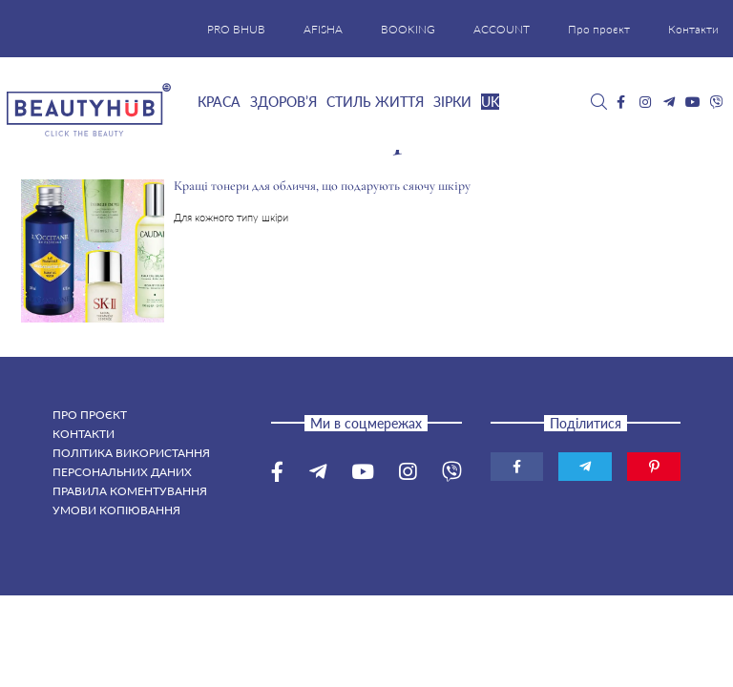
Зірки (452, 102)
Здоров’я (283, 102)
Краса (219, 102)
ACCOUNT (501, 29)
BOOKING (408, 29)
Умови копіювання (116, 510)
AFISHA (323, 29)
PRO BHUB (236, 29)
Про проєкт (599, 29)
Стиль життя (375, 102)
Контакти (693, 29)
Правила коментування (129, 491)
